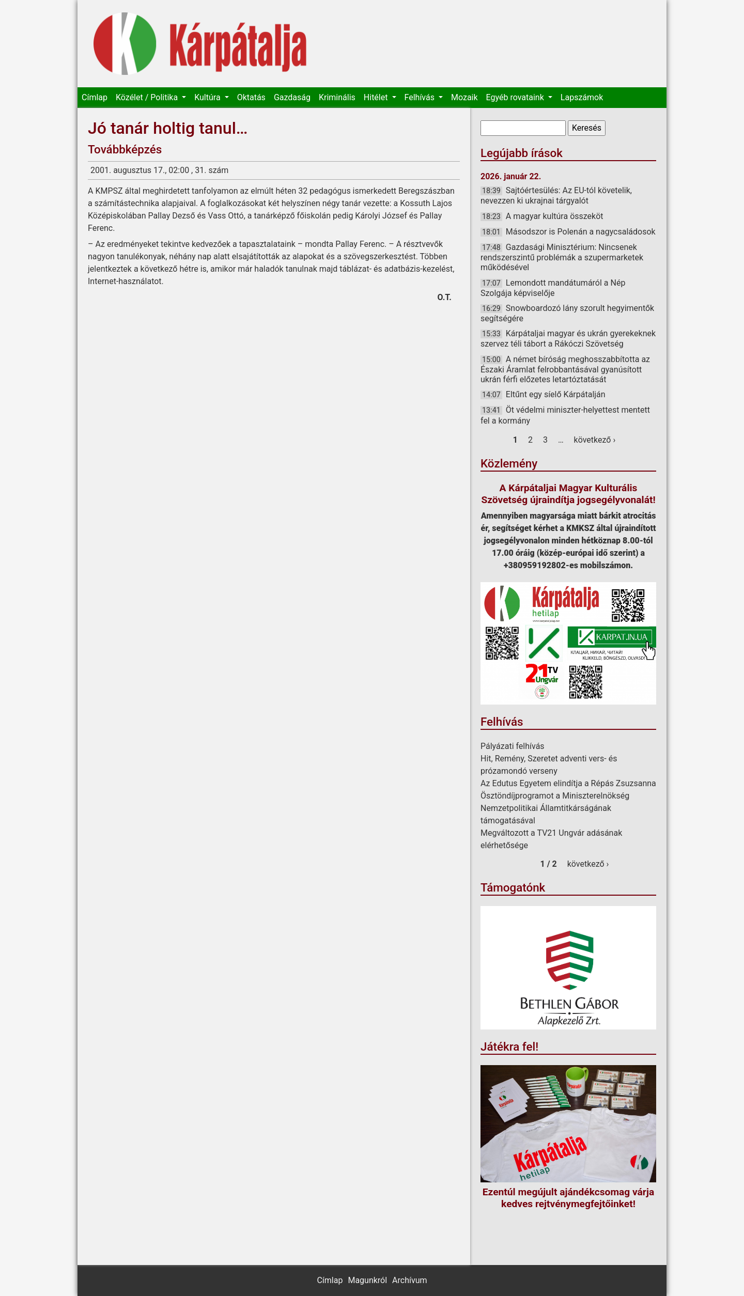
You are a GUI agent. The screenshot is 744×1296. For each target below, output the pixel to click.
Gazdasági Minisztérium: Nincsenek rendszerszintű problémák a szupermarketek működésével (562, 257)
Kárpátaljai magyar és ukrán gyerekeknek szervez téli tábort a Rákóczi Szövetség (568, 339)
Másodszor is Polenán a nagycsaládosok (581, 232)
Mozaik (464, 97)
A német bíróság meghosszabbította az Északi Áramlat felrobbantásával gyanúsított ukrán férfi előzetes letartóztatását (565, 369)
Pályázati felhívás (513, 746)
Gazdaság (292, 97)
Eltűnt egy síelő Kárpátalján (556, 394)
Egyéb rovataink (516, 97)
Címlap (94, 97)
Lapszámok (582, 97)
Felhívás (421, 97)
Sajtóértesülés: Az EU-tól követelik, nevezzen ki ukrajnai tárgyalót (556, 195)
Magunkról (367, 1280)
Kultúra (208, 97)
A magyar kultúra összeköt (554, 216)
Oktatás (251, 97)
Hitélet (377, 97)
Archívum (409, 1280)
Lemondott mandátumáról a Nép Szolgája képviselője (553, 288)
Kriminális (337, 97)
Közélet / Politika (148, 97)
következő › (595, 440)
